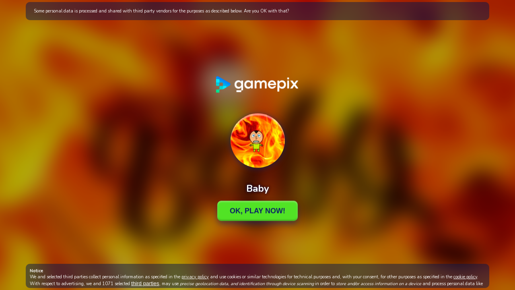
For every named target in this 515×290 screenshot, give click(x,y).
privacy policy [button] (195, 277)
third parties (145, 283)
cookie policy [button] (465, 277)
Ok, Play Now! (257, 211)
